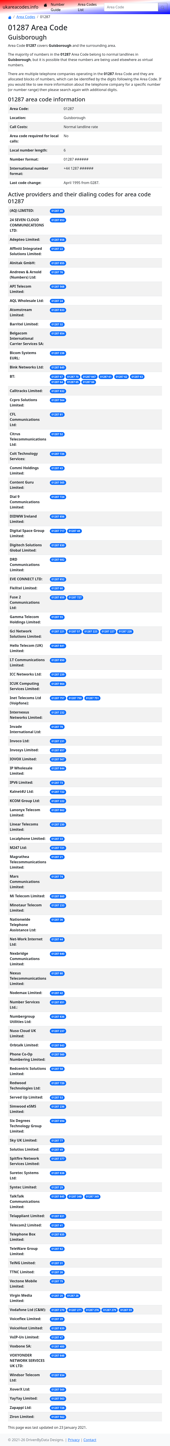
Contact (89, 1439)
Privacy (74, 1439)
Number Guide (57, 7)
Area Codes (25, 16)
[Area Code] (131, 7)
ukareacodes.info (20, 7)
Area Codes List (87, 7)
